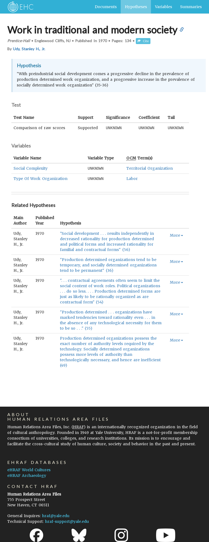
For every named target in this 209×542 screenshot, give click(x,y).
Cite (143, 41)
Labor (132, 178)
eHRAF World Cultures (28, 469)
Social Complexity (31, 168)
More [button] (176, 234)
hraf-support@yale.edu (67, 521)
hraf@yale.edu (55, 515)
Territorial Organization (149, 168)
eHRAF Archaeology (26, 475)
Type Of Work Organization (41, 178)
